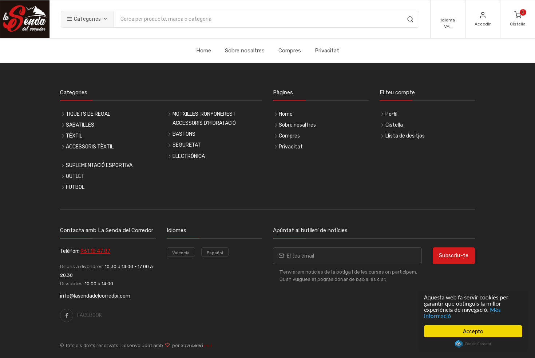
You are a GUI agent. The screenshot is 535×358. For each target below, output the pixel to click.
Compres (289, 50)
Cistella (394, 125)
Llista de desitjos (405, 136)
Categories (84, 19)
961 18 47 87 (95, 251)
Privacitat (327, 50)
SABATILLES (80, 125)
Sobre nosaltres (245, 50)
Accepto (473, 331)
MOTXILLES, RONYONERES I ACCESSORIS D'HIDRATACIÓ (204, 118)
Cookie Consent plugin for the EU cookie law (473, 344)
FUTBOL (75, 187)
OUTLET (75, 176)
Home (203, 50)
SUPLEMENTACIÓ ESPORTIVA (99, 165)
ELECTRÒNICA (189, 156)
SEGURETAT (187, 145)
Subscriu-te (454, 255)
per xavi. (191, 345)
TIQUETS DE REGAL (88, 114)
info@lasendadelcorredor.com (95, 296)
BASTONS (184, 134)
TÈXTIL (74, 136)
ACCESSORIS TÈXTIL (90, 147)
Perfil (391, 114)
